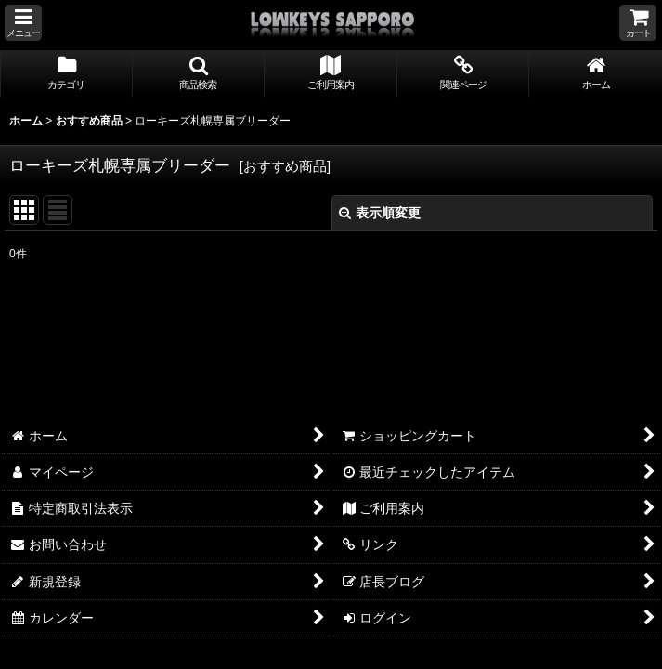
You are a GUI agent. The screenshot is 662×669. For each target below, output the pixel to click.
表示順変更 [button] (380, 212)
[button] (23, 23)
